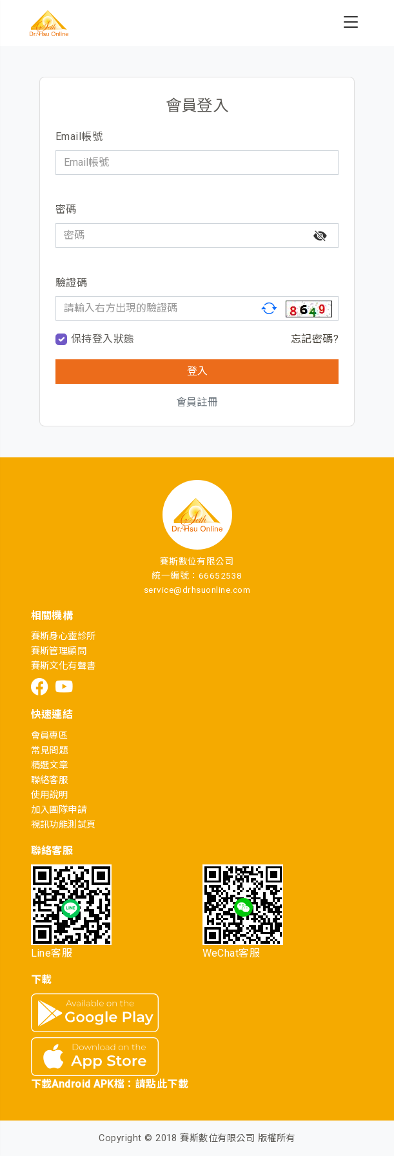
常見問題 (49, 750)
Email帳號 (79, 136)
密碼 (66, 209)
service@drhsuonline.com (197, 589)
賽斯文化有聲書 (63, 666)
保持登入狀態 (103, 339)
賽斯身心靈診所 (63, 636)
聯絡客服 (49, 780)
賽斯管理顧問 (59, 651)
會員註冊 (197, 402)
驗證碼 (71, 283)
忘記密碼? (315, 339)
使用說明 (49, 795)
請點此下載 (161, 1084)
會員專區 (49, 735)
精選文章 (49, 765)
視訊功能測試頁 (63, 824)
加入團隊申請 (59, 809)
